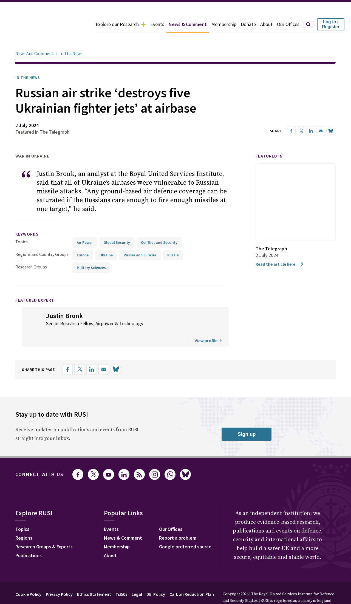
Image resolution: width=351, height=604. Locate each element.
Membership (223, 24)
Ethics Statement (94, 579)
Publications (28, 540)
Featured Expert (34, 284)
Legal (137, 579)
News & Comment (188, 24)
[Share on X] (79, 354)
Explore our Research (121, 24)
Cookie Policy (28, 579)
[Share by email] (103, 354)
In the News (27, 62)
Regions (23, 522)
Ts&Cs (121, 579)
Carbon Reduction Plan (191, 579)
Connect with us (39, 459)
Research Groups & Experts (44, 531)
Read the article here (280, 248)
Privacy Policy (59, 579)
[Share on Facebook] (67, 354)
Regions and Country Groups (42, 239)
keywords (27, 218)
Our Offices (288, 24)
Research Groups (31, 251)
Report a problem (177, 522)
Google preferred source (185, 531)
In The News (71, 38)
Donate (248, 24)
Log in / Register (330, 24)
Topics (21, 226)
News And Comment (34, 38)
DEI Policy (155, 579)
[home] (46, 24)
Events (157, 24)
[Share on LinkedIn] (91, 354)
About (266, 24)
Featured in (269, 140)
